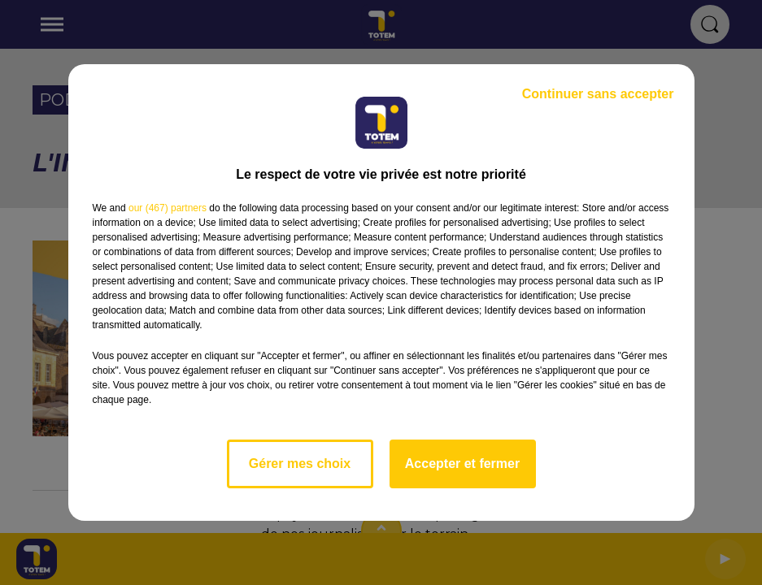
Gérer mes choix (300, 463)
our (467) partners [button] (167, 208)
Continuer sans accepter (598, 94)
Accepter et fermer (462, 463)
